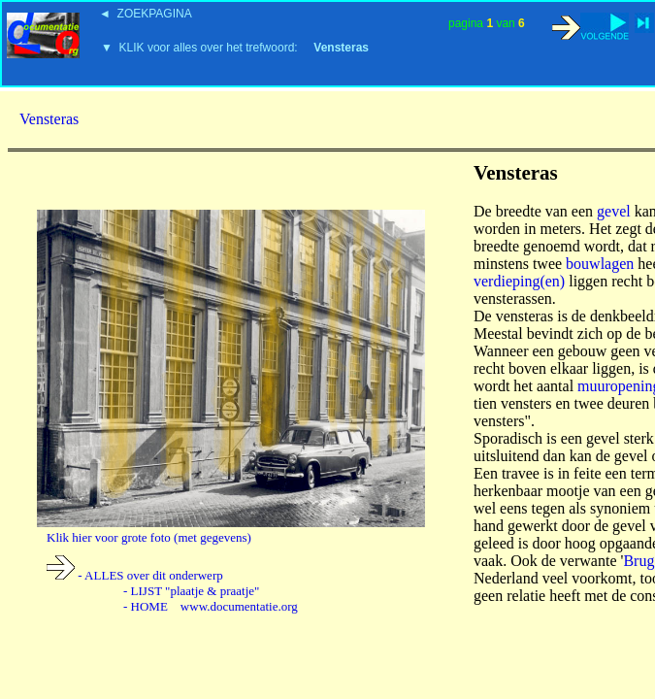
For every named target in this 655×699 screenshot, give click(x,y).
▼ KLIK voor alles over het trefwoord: (235, 47)
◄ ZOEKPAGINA (145, 13)
